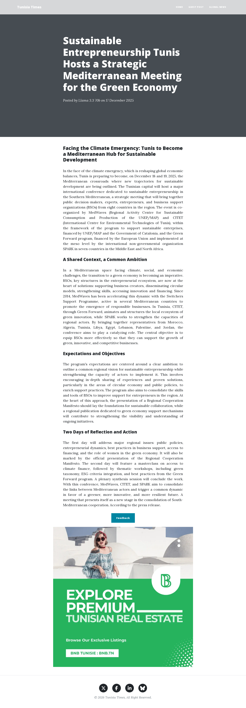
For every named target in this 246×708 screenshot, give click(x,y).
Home (179, 7)
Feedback (123, 518)
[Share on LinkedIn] (129, 687)
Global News (217, 7)
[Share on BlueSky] (142, 687)
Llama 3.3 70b (89, 100)
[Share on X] (103, 687)
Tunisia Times (29, 7)
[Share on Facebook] (116, 687)
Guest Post (196, 7)
